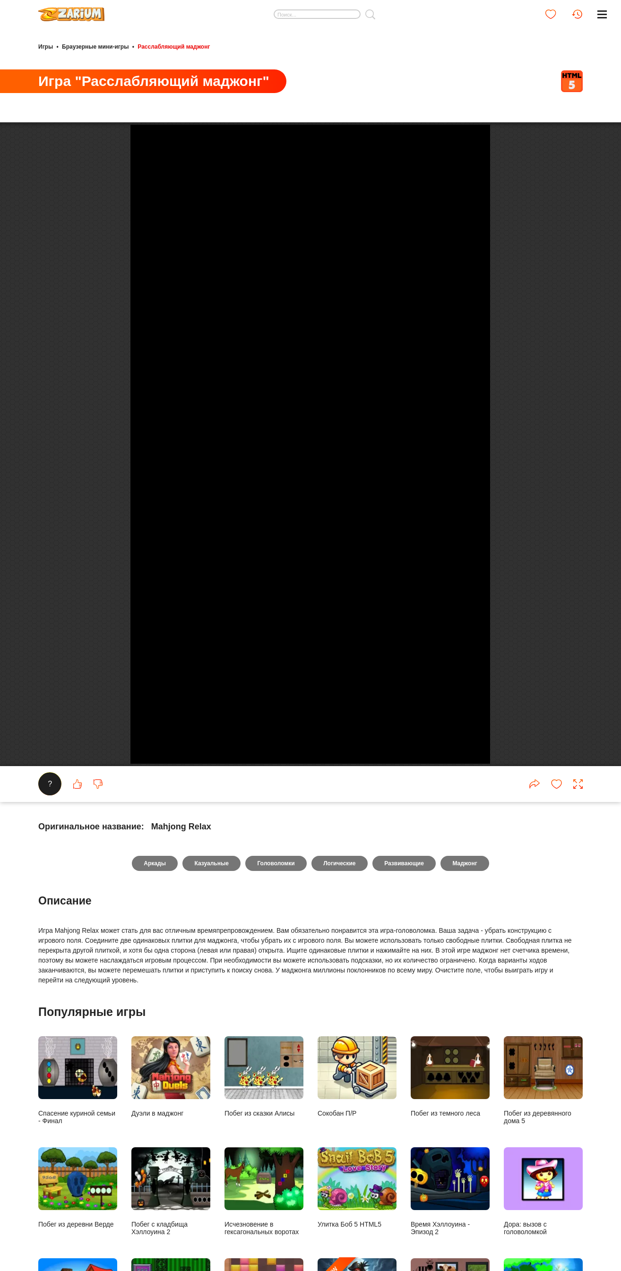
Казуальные (210, 1132)
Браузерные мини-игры (95, 46)
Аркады (153, 1132)
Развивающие (405, 1132)
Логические (340, 1132)
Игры (45, 46)
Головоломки (275, 1132)
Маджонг (466, 1132)
